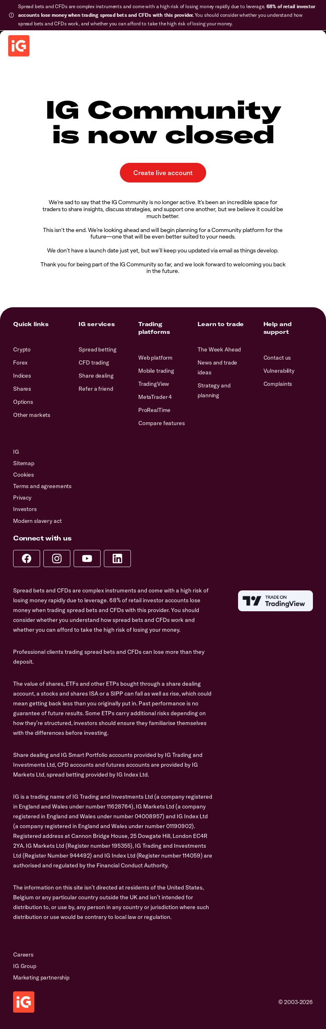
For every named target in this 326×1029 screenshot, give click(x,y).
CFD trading (94, 362)
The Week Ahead (219, 349)
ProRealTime (154, 410)
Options (23, 401)
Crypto (22, 349)
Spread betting (97, 349)
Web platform (155, 357)
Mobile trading (156, 370)
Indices (22, 375)
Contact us (277, 357)
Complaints (277, 383)
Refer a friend (96, 388)
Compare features (161, 423)
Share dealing (96, 375)
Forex (20, 362)
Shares (22, 388)
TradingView (153, 383)
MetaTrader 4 (155, 397)
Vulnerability (279, 370)
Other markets (31, 415)
